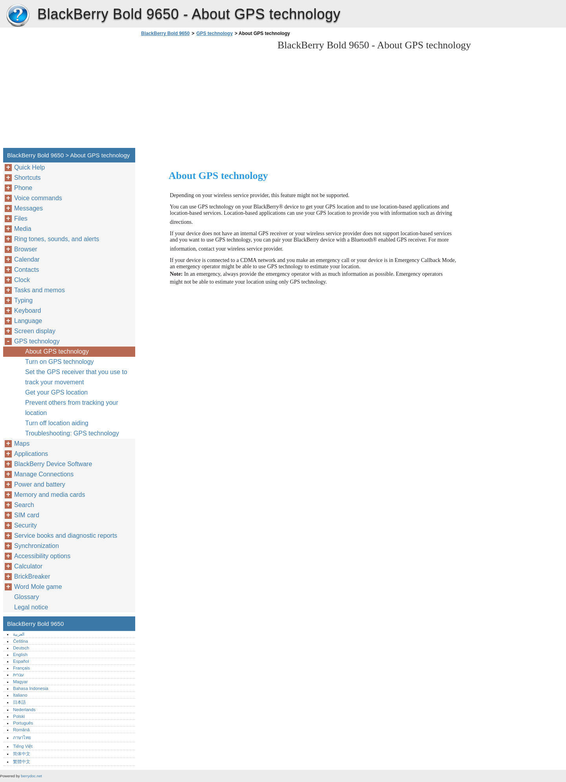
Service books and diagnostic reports (65, 535)
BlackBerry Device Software (53, 464)
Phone (23, 187)
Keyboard (27, 310)
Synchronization (36, 545)
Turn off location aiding (56, 423)
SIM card (26, 515)
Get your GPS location (56, 392)
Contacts (26, 269)
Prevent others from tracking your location (71, 407)
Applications (31, 453)
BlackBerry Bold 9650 (17, 16)
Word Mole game (38, 586)
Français (21, 668)
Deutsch (21, 648)
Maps (21, 443)
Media (22, 228)
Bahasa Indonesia (30, 688)
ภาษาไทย (22, 737)
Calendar (27, 259)
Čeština (20, 641)
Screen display (34, 331)
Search (24, 505)
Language (28, 320)
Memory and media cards (49, 494)
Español (21, 661)
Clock (22, 280)
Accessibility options (42, 556)
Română (21, 729)
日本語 (19, 702)
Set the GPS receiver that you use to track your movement (76, 377)
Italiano (20, 695)
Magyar (20, 681)
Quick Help (29, 167)
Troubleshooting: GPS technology (72, 433)
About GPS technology (57, 351)
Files (21, 218)
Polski (19, 716)
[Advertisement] (205, 94)
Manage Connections (44, 474)
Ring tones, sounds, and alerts (56, 239)
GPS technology (214, 33)
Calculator (28, 566)
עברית (18, 674)
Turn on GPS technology (59, 361)
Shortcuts (27, 177)
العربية (18, 634)
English (20, 654)
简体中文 (21, 753)
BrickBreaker (32, 576)
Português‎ (23, 723)
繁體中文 (21, 761)
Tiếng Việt (22, 746)
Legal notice (31, 607)
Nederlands (24, 709)
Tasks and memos (39, 290)
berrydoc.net (31, 776)
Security (25, 525)
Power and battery (39, 484)
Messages (28, 208)
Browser (25, 249)
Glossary (26, 597)
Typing (23, 300)
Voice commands (38, 198)
